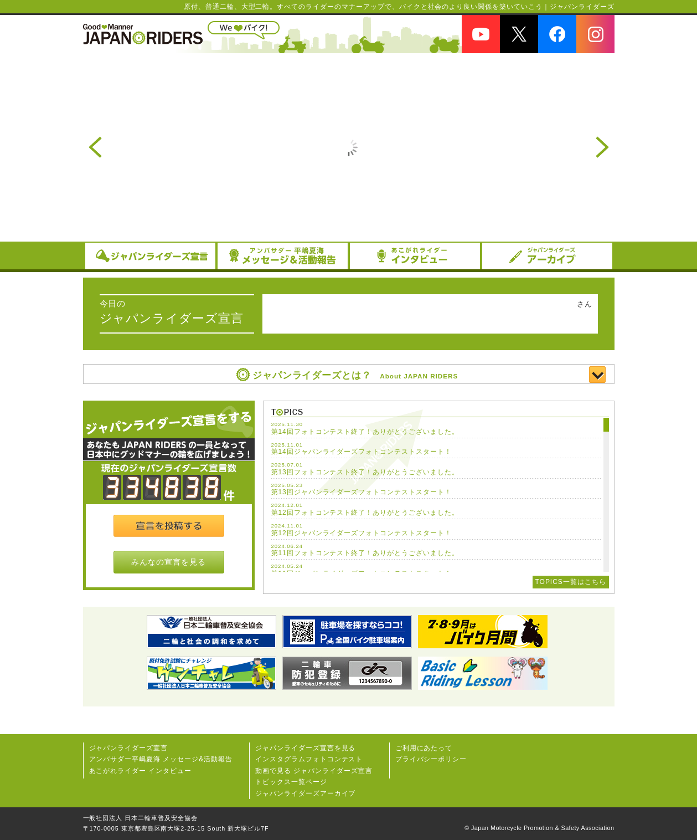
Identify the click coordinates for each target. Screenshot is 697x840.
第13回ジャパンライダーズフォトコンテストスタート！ (361, 492)
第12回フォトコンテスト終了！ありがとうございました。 (365, 512)
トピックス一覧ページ (291, 782)
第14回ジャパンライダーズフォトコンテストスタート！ (361, 451)
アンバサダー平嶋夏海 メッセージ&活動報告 (161, 759)
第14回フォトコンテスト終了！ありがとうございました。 (365, 432)
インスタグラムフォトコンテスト (309, 759)
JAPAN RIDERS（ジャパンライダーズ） (143, 34)
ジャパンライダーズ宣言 (128, 748)
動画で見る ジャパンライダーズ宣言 (314, 771)
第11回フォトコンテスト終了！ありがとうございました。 (365, 553)
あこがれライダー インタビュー (140, 771)
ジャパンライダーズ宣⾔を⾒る (305, 748)
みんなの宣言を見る (168, 561)
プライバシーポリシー (431, 759)
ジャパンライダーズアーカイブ (305, 793)
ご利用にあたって (424, 748)
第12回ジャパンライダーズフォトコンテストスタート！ (361, 533)
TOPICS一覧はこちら (570, 582)
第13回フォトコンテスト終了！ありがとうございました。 (365, 472)
